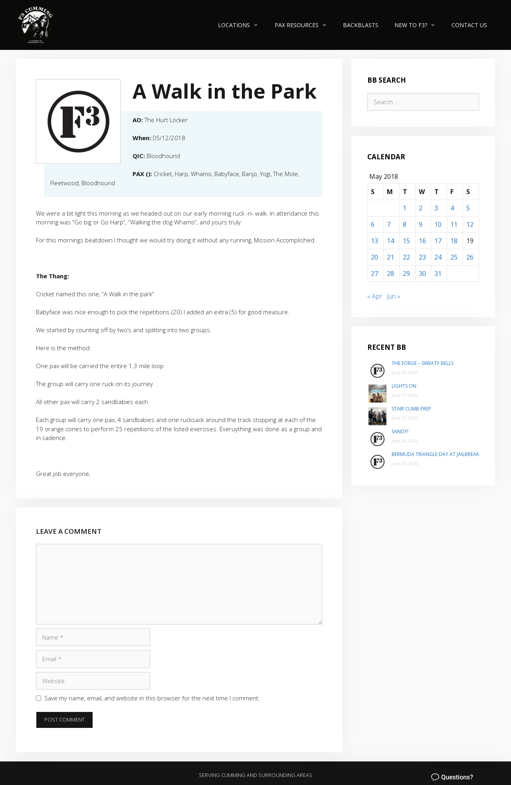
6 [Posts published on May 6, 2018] (372, 224)
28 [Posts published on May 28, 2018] (390, 273)
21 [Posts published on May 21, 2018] (390, 257)
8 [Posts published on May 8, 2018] (404, 224)
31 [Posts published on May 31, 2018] (438, 273)
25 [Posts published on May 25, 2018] (454, 257)
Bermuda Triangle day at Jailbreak (435, 454)
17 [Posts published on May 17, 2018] (438, 240)
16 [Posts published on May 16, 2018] (422, 240)
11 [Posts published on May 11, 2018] (454, 224)
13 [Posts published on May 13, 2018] (374, 240)
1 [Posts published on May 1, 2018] (404, 208)
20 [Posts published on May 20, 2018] (374, 257)
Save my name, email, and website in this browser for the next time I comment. (152, 698)
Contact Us (469, 25)
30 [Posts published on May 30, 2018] (422, 273)
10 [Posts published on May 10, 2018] (438, 224)
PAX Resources (305, 25)
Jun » (393, 296)
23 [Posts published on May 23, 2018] (422, 257)
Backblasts (360, 25)
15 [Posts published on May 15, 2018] (406, 240)
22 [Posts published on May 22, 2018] (406, 257)
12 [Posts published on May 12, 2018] (469, 224)
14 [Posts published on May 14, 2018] (390, 240)
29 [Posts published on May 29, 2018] (406, 273)
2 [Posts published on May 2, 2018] (420, 208)
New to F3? (419, 25)
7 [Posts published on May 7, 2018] (388, 224)
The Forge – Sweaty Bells (423, 363)
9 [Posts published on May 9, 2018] (420, 224)
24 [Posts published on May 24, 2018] (438, 257)
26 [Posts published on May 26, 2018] (469, 257)
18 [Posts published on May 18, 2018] (454, 240)
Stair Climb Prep (411, 408)
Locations (242, 25)
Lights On (404, 386)
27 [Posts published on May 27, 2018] (374, 273)
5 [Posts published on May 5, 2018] (468, 208)
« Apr (374, 296)
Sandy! (400, 431)
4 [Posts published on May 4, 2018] (452, 208)
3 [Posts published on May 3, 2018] (436, 208)
